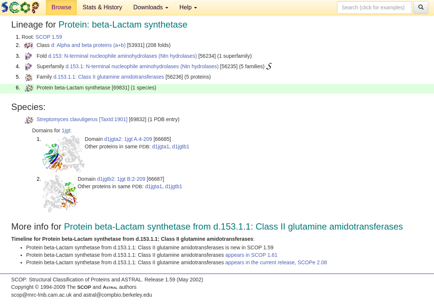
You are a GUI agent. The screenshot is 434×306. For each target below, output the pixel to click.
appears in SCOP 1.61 (251, 255)
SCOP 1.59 (48, 37)
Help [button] (188, 7)
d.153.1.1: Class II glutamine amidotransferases (108, 77)
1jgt (66, 130)
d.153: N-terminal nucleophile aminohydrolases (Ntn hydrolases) (122, 56)
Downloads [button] (150, 7)
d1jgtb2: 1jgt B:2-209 (121, 179)
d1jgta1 (160, 146)
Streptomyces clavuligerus (67, 119)
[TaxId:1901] (113, 119)
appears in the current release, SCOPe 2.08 (276, 262)
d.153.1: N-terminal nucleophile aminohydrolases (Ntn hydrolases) (142, 66)
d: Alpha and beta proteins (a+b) (88, 45)
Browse (61, 7)
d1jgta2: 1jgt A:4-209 (128, 139)
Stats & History (102, 7)
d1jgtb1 (180, 146)
